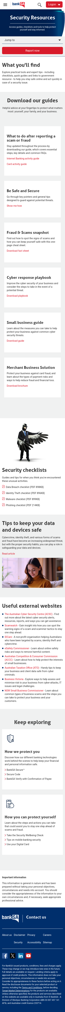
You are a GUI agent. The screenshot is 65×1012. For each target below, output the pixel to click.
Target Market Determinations (16, 990)
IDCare (8, 637)
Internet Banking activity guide (23, 158)
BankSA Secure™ (16, 769)
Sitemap (47, 942)
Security (18, 942)
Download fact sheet (18, 250)
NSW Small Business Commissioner (24, 690)
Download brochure (17, 385)
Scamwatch (11, 625)
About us (7, 935)
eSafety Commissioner (17, 648)
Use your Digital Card (18, 844)
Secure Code (13, 774)
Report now (32, 50)
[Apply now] (32, 40)
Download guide (15, 340)
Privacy (31, 935)
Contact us (36, 917)
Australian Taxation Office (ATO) (22, 667)
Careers (47, 935)
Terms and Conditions (32, 987)
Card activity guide (17, 164)
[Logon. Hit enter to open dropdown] (54, 4)
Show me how (14, 205)
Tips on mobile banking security (24, 839)
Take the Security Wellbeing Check (25, 835)
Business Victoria (14, 679)
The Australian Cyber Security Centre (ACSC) (29, 614)
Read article (8, 553)
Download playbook (17, 295)
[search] (40, 5)
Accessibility (34, 942)
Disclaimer (19, 935)
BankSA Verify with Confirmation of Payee (29, 778)
